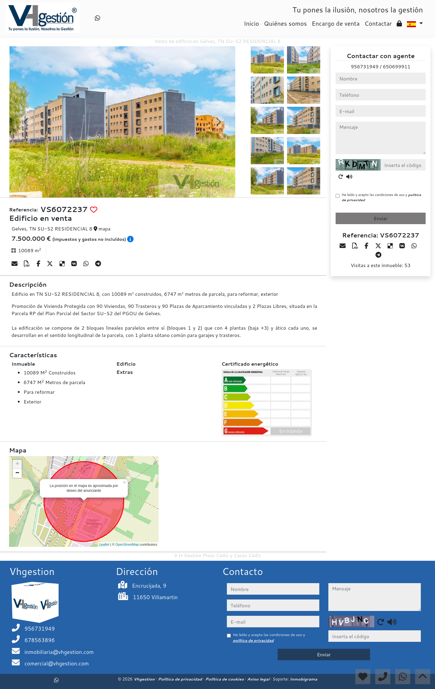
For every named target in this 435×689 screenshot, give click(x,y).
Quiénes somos (285, 23)
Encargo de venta (336, 23)
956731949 (364, 66)
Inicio (251, 23)
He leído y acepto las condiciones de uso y (381, 197)
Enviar (381, 218)
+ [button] (17, 464)
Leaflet (104, 544)
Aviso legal (258, 679)
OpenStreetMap (127, 544)
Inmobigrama (303, 679)
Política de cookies (225, 679)
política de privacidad (253, 640)
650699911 (396, 66)
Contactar (378, 23)
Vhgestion (145, 679)
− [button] (17, 473)
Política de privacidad (180, 679)
